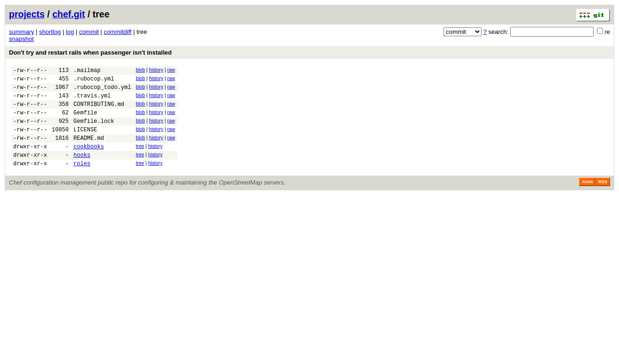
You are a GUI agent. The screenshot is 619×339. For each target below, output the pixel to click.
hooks (81, 170)
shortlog (50, 31)
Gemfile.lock (93, 131)
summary (21, 31)
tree (140, 158)
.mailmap (87, 71)
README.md (88, 150)
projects (27, 14)
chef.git (68, 14)
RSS (602, 198)
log (70, 31)
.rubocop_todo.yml (102, 91)
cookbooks (88, 160)
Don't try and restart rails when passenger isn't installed (90, 52)
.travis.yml (92, 101)
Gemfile (85, 121)
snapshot (21, 38)
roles (81, 180)
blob (140, 70)
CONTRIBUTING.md (98, 111)
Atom (587, 198)
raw (171, 70)
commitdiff (117, 31)
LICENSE (85, 141)
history (156, 70)
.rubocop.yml (93, 81)
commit (89, 31)
